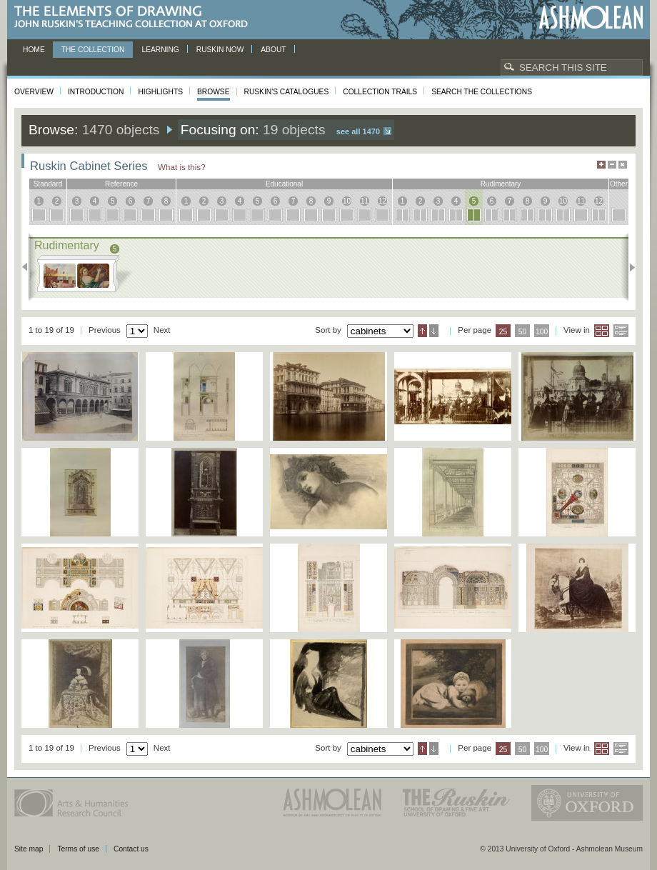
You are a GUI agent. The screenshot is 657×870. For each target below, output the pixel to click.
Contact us (131, 849)
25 (503, 332)
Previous (28, 267)
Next (628, 267)
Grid (601, 330)
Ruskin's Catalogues (286, 92)
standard (48, 184)
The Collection (93, 50)
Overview (34, 92)
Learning (160, 50)
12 (382, 201)
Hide (622, 165)
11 (364, 201)
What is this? (182, 166)
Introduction (96, 92)
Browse (213, 92)
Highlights (160, 92)
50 (522, 332)
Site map (28, 849)
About (273, 50)
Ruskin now (220, 50)
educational (284, 184)
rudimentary (501, 184)
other (619, 184)
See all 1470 (358, 131)
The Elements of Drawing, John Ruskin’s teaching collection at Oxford (135, 17)
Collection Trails (380, 92)
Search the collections (481, 92)
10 (347, 201)
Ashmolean (591, 17)
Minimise (612, 165)
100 (542, 332)
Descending (433, 330)
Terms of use (78, 849)
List (620, 330)
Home (34, 50)
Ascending (422, 330)
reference (121, 184)
